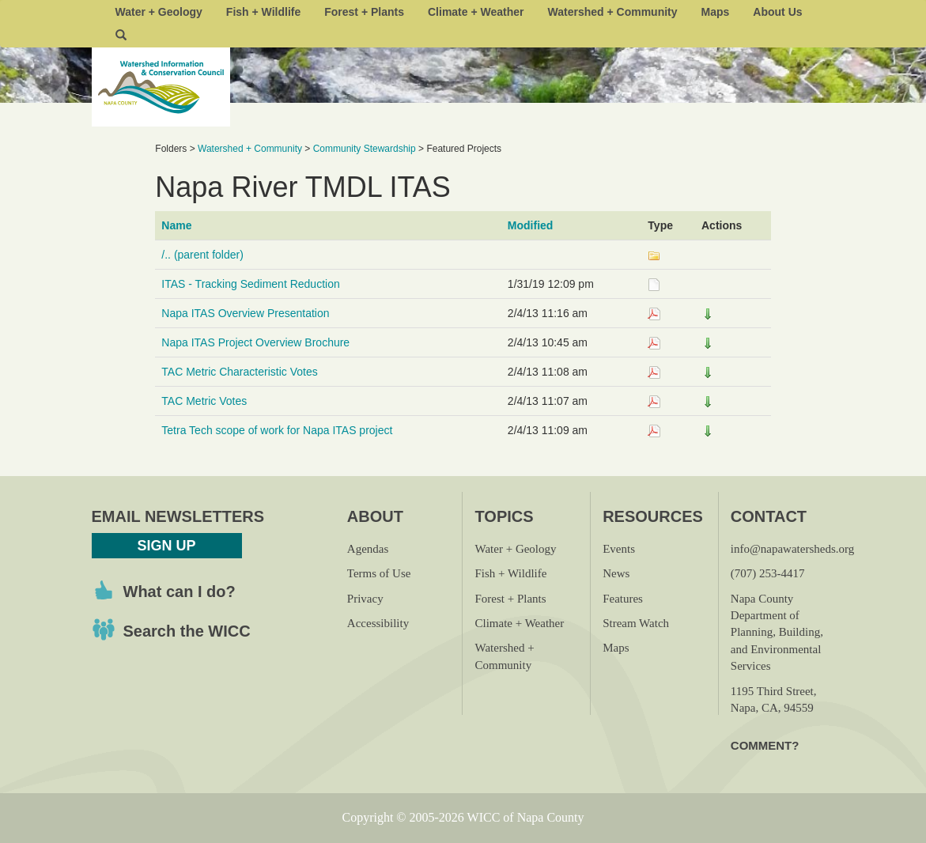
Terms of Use (379, 573)
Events (619, 548)
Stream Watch (636, 623)
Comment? (765, 745)
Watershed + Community (613, 12)
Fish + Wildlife (263, 12)
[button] (121, 35)
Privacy (365, 598)
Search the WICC (187, 631)
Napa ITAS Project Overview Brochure (255, 342)
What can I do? (179, 591)
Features (623, 598)
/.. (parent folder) (202, 254)
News (616, 573)
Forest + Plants (364, 12)
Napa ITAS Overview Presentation (245, 313)
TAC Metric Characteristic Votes (239, 371)
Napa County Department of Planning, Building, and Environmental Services (777, 632)
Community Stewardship (364, 148)
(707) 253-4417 (768, 573)
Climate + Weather (476, 12)
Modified (531, 225)
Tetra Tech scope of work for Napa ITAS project (276, 430)
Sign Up (166, 546)
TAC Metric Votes (204, 401)
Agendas (368, 548)
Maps (715, 12)
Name (176, 225)
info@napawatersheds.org (792, 548)
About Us (777, 12)
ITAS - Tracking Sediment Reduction (250, 284)
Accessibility (378, 623)
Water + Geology (158, 12)
